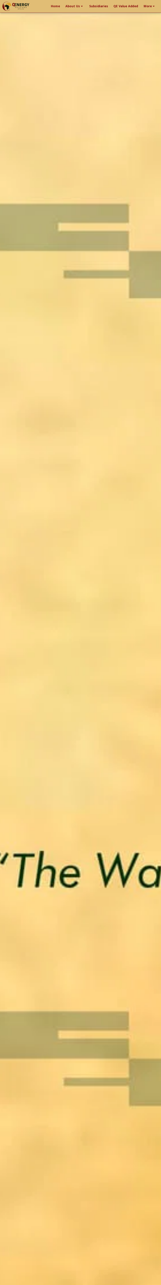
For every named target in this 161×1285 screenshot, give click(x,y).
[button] (74, 6)
